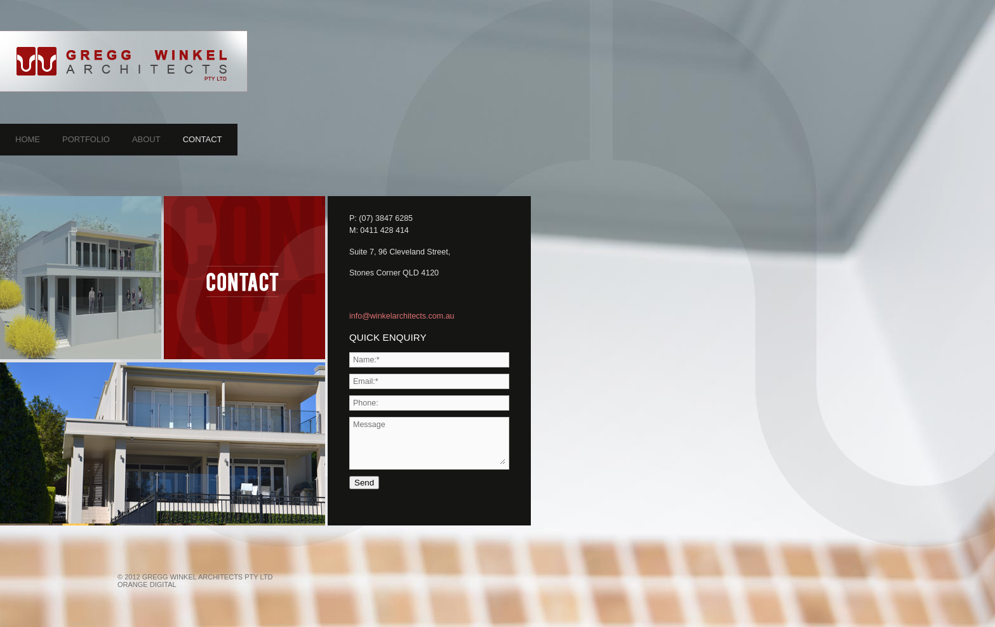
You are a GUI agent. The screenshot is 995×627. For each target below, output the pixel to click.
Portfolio (86, 139)
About (146, 139)
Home (27, 139)
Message (429, 442)
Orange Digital (147, 584)
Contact (202, 139)
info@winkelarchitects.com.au (402, 316)
